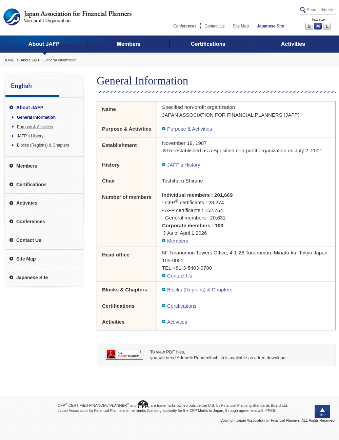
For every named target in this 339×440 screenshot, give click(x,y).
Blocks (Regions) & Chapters (200, 289)
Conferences (184, 26)
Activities (177, 322)
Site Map (241, 26)
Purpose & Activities (189, 129)
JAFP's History (183, 165)
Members (177, 241)
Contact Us (214, 26)
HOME (9, 60)
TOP (322, 411)
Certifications (182, 306)
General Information (36, 117)
